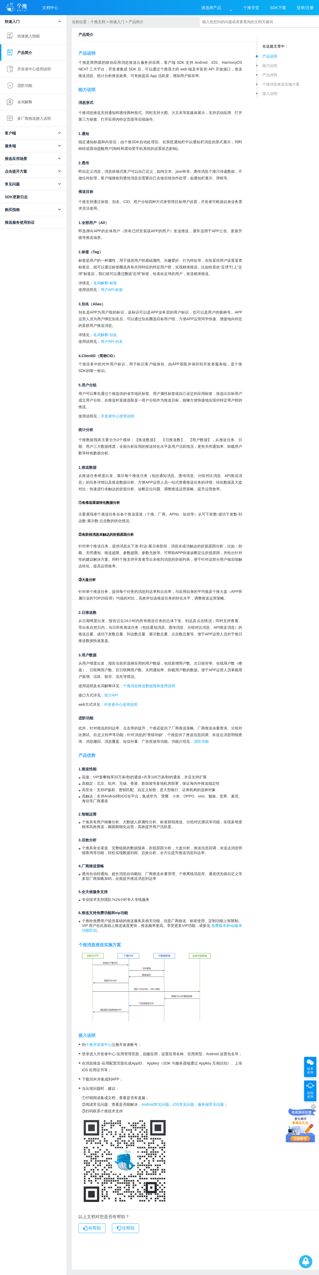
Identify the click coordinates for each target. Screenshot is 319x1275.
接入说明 (269, 93)
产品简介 (19, 52)
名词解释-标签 (105, 283)
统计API (111, 695)
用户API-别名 (112, 341)
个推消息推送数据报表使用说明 (149, 686)
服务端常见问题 (211, 1104)
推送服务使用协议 (20, 222)
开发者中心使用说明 (29, 69)
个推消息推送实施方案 (281, 84)
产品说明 (269, 56)
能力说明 (269, 66)
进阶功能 (19, 85)
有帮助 (92, 1228)
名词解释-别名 (105, 335)
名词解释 (19, 102)
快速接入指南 (23, 36)
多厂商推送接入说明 (29, 118)
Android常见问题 (155, 1104)
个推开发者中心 (99, 1044)
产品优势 (269, 75)
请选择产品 (211, 7)
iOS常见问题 (183, 1104)
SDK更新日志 (16, 197)
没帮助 (125, 1228)
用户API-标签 (112, 290)
